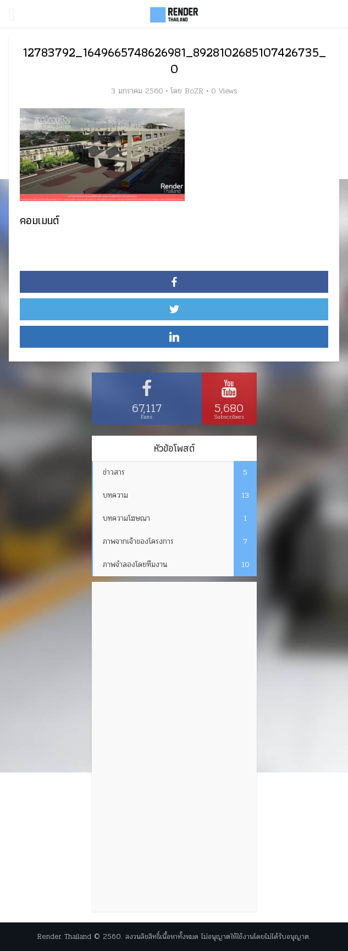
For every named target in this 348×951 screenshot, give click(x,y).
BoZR (194, 91)
